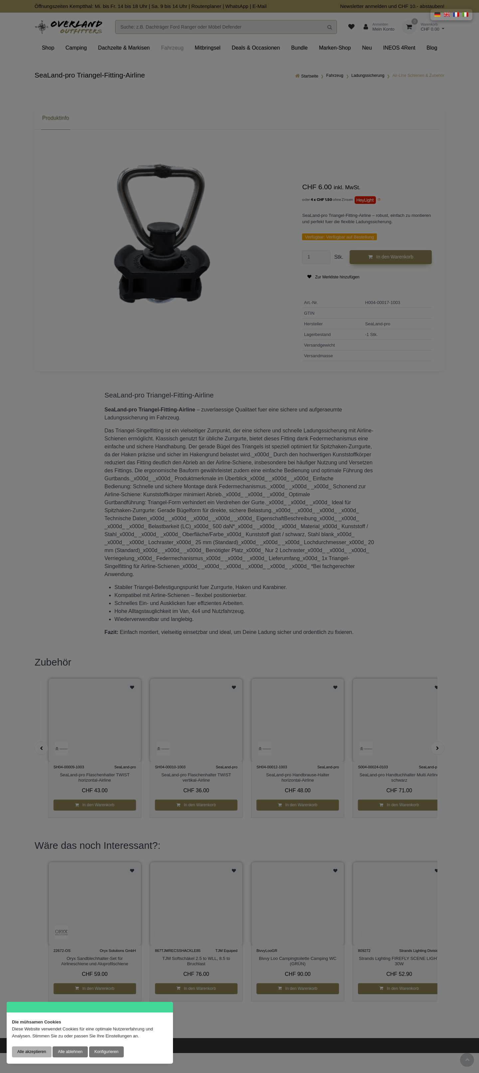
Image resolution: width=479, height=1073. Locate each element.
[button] (437, 15)
